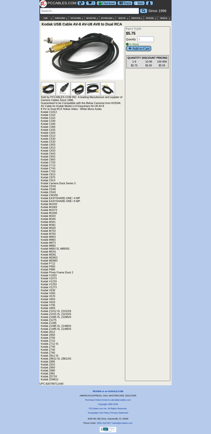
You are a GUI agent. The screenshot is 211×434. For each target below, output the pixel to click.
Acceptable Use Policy (98, 413)
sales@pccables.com (122, 423)
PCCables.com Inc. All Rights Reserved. (108, 408)
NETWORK (76, 18)
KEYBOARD (108, 18)
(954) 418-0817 (104, 423)
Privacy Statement (119, 413)
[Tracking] (125, 3)
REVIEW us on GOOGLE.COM (108, 391)
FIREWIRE (61, 18)
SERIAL (165, 18)
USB (48, 18)
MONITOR (92, 18)
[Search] (89, 11)
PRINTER (137, 18)
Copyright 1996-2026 (108, 404)
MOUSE (123, 18)
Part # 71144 (133, 28)
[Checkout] (106, 3)
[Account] (149, 3)
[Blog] (81, 3)
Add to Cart (138, 48)
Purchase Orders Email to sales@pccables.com (108, 400)
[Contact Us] (139, 3)
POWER (151, 18)
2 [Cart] (91, 3)
